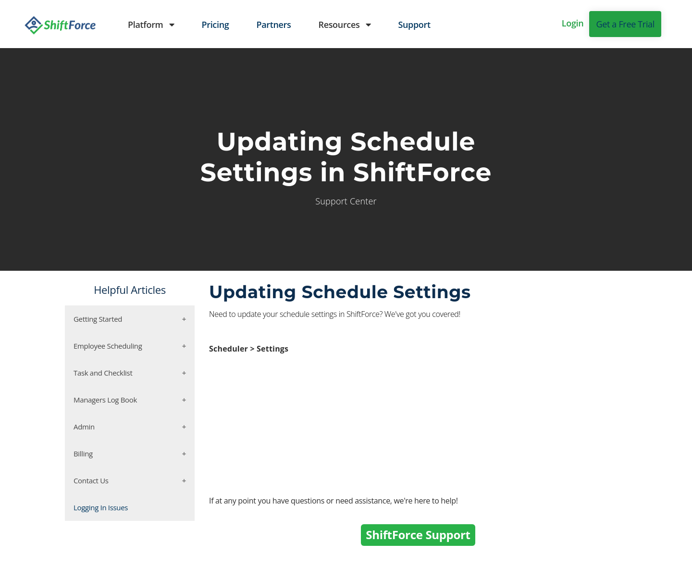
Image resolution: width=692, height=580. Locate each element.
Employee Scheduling (108, 346)
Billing (83, 453)
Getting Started (98, 319)
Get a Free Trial (625, 24)
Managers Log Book (105, 399)
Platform (151, 24)
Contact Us (91, 480)
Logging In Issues (101, 507)
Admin (84, 426)
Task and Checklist (103, 373)
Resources (344, 24)
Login (573, 23)
